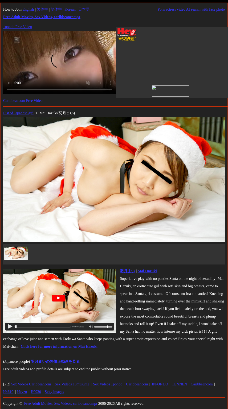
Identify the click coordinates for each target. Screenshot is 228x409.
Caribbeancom (137, 384)
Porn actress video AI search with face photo (191, 9)
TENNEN (179, 384)
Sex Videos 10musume (72, 384)
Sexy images (54, 392)
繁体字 (42, 9)
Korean (70, 9)
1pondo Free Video (17, 27)
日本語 (84, 9)
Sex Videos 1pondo (107, 384)
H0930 (36, 392)
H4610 (8, 392)
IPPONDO (160, 384)
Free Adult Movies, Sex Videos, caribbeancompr (60, 403)
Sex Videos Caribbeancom (31, 384)
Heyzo (22, 392)
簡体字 (56, 9)
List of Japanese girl (18, 113)
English (28, 9)
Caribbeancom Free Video (23, 101)
